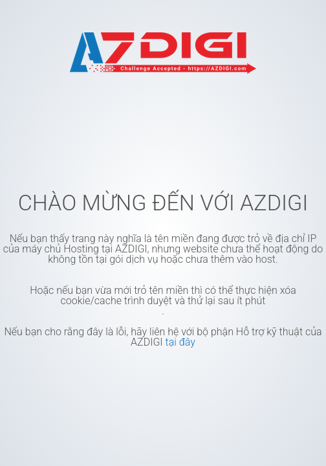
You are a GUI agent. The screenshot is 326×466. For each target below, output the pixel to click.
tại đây (180, 342)
